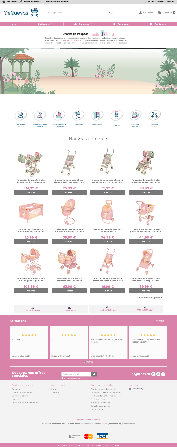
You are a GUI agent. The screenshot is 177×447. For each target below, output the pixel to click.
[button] (44, 24)
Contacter (170, 2)
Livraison (16, 399)
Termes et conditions (100, 402)
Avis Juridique (97, 409)
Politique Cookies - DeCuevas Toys (106, 392)
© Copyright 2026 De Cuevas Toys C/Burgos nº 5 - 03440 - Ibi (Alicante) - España (88, 445)
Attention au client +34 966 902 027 (57, 2)
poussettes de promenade (70, 40)
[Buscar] (110, 13)
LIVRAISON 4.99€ (12, 2)
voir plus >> (161, 321)
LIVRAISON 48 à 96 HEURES (32, 2)
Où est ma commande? (156, 2)
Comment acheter (20, 396)
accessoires (77, 43)
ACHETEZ (31, 192)
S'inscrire (55, 392)
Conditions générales (100, 406)
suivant (104, 424)
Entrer (54, 389)
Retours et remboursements (25, 402)
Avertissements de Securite (103, 389)
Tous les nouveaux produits (150, 297)
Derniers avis (18, 320)
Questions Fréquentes (22, 392)
